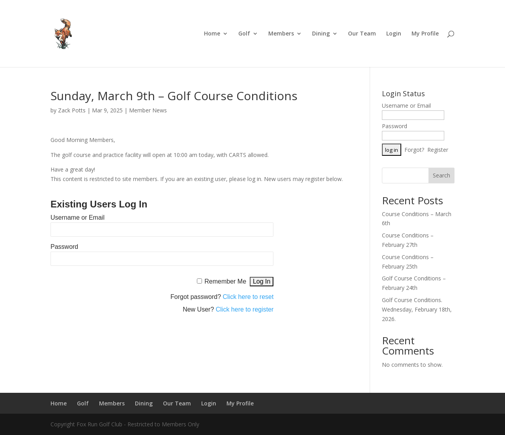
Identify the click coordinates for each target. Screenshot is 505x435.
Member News (148, 110)
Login (393, 34)
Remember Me (225, 281)
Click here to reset (248, 296)
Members (281, 34)
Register (437, 149)
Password (64, 246)
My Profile (425, 34)
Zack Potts (72, 110)
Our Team (362, 34)
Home (212, 34)
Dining (321, 34)
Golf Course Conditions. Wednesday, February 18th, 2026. (417, 309)
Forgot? (414, 149)
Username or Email (77, 217)
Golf (244, 34)
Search (441, 175)
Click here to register (245, 309)
